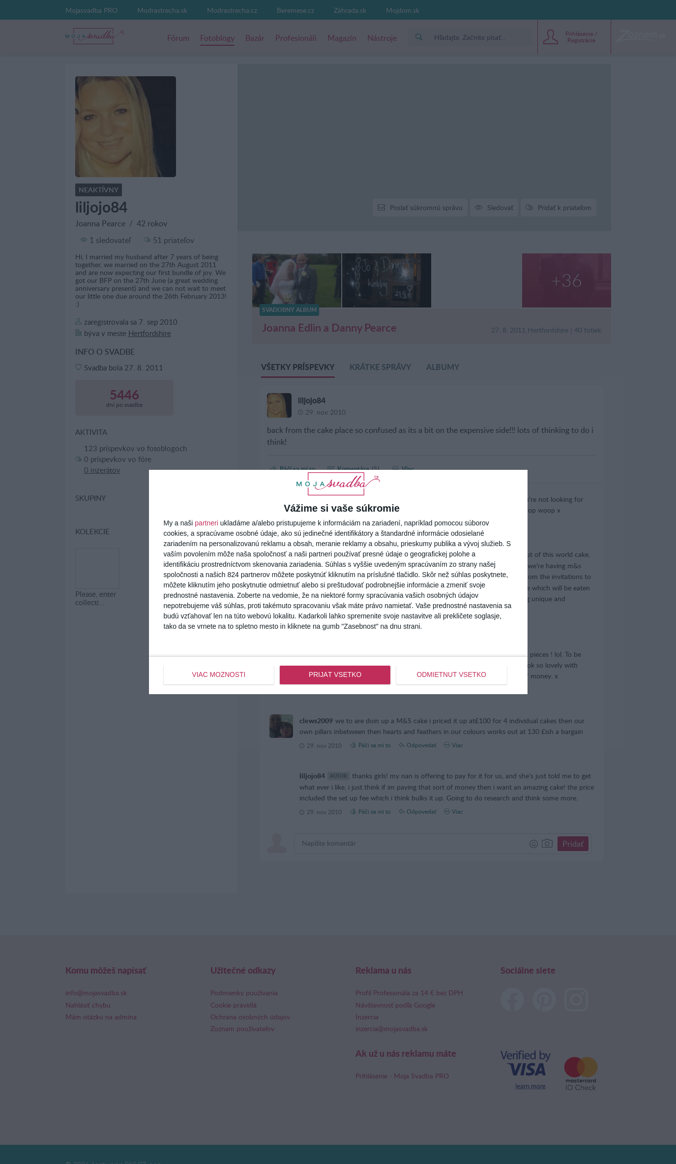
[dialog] (338, 582)
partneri (206, 523)
